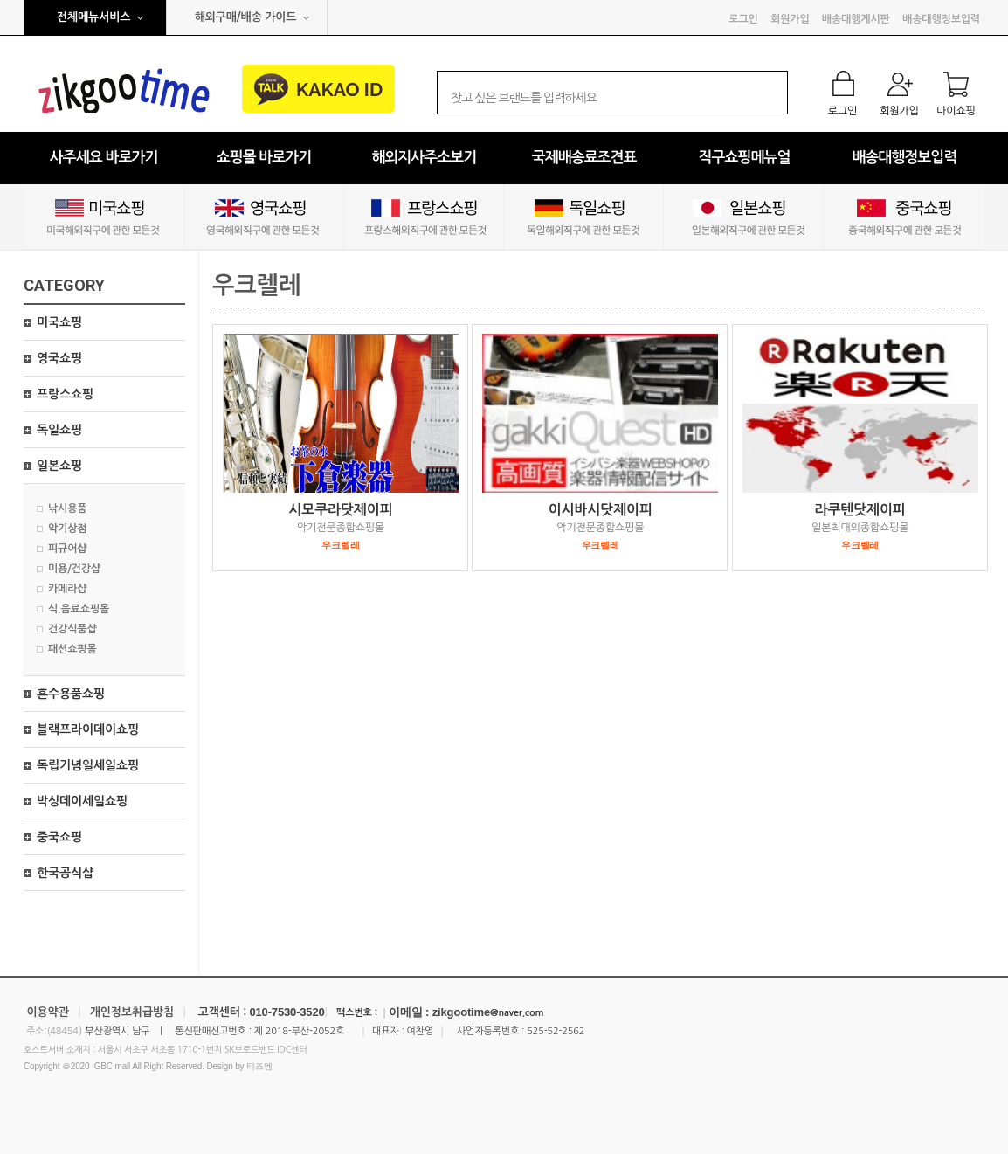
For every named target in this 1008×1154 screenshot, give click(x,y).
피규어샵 (67, 548)
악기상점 (67, 528)
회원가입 (789, 19)
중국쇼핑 (59, 837)
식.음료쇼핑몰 (78, 609)
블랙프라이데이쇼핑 (88, 729)
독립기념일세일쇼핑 (88, 765)
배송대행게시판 (856, 19)
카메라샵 (67, 589)
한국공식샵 (65, 873)
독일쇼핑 (59, 430)
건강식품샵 (72, 629)
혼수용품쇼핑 (71, 694)
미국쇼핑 (59, 322)
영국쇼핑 (59, 358)
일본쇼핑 (59, 466)
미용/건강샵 (74, 568)
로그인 (742, 19)
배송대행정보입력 (941, 19)
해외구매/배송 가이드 (246, 17)
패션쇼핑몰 (72, 649)
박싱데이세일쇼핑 (82, 801)
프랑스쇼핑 (65, 394)
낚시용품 (67, 508)
